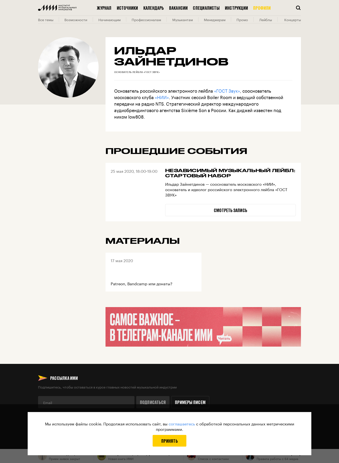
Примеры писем (190, 402)
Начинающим (109, 19)
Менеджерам (214, 19)
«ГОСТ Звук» (227, 90)
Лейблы (265, 19)
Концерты (292, 19)
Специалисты (206, 7)
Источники (127, 7)
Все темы (45, 19)
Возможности (75, 19)
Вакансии (178, 7)
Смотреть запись (230, 210)
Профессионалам (146, 19)
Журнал (104, 7)
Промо (242, 19)
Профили (262, 7)
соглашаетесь (182, 423)
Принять (169, 441)
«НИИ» (162, 96)
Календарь (153, 7)
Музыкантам (182, 19)
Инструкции (236, 7)
